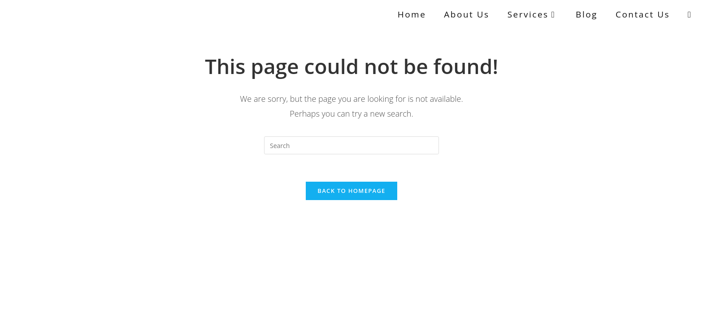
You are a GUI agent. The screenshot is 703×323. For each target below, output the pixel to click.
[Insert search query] (351, 145)
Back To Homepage (351, 191)
